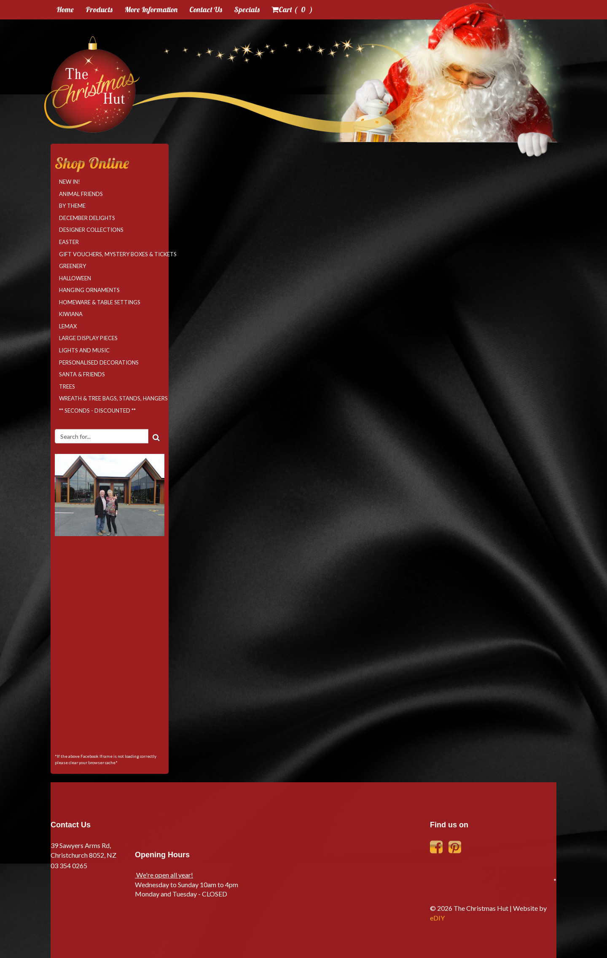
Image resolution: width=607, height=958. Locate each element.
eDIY (437, 918)
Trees (67, 386)
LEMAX (68, 326)
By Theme (72, 205)
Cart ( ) (292, 9)
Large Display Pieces (88, 338)
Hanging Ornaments (89, 290)
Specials (247, 9)
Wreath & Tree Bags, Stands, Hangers (111, 398)
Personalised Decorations (99, 362)
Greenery (72, 266)
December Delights (87, 218)
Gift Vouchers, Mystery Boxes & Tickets (111, 254)
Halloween (75, 278)
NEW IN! (69, 181)
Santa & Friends (82, 374)
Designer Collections (91, 229)
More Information (150, 9)
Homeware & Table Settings (99, 302)
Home (65, 9)
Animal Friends (81, 194)
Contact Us (205, 9)
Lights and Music (84, 350)
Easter (69, 242)
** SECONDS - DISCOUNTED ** (97, 410)
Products (99, 9)
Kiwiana (71, 314)
